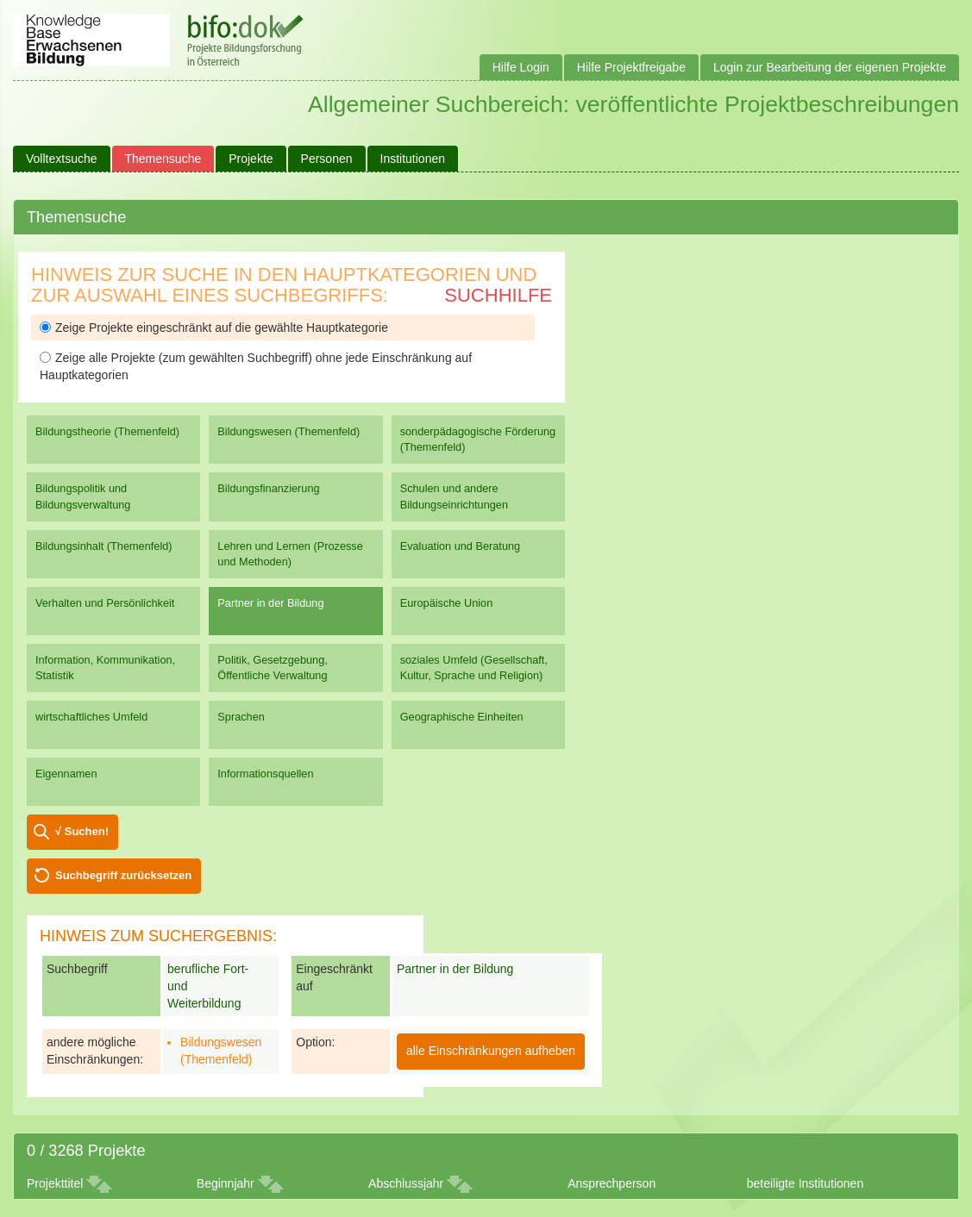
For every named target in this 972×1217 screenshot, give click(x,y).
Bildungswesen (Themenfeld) (288, 431)
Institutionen (413, 158)
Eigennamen (66, 773)
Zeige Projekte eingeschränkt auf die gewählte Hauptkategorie (214, 327)
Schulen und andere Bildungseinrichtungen (454, 496)
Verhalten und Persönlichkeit (104, 602)
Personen (327, 158)
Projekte (251, 158)
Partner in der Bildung (270, 602)
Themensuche (163, 158)
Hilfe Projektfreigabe (631, 67)
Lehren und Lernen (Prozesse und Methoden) (290, 554)
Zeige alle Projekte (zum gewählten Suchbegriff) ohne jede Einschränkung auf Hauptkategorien (256, 366)
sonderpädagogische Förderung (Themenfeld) (478, 439)
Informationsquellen (265, 773)
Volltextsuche (61, 158)
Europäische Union (446, 602)
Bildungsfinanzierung (268, 488)
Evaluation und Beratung (460, 546)
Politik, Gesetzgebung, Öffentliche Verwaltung (272, 667)
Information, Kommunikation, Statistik (105, 667)
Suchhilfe (498, 295)
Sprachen (241, 716)
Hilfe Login (520, 67)
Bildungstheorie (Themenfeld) (107, 431)
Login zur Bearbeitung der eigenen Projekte (829, 67)
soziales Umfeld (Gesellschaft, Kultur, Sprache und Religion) (474, 667)
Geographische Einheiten (462, 716)
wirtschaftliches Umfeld (91, 716)
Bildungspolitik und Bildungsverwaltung (82, 496)
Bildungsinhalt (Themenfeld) (103, 546)
